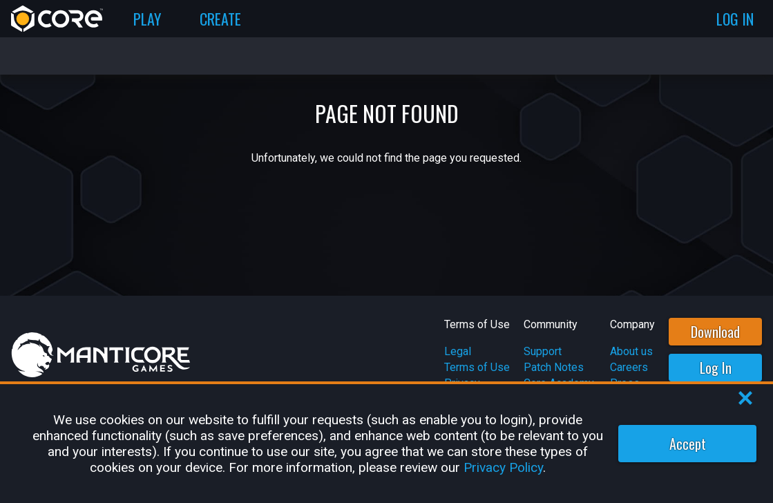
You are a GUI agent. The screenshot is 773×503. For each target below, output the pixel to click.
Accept (687, 443)
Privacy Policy (503, 467)
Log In (716, 367)
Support (543, 351)
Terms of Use (477, 367)
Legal (457, 351)
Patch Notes (554, 367)
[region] (386, 443)
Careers (629, 367)
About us (631, 351)
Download (715, 331)
